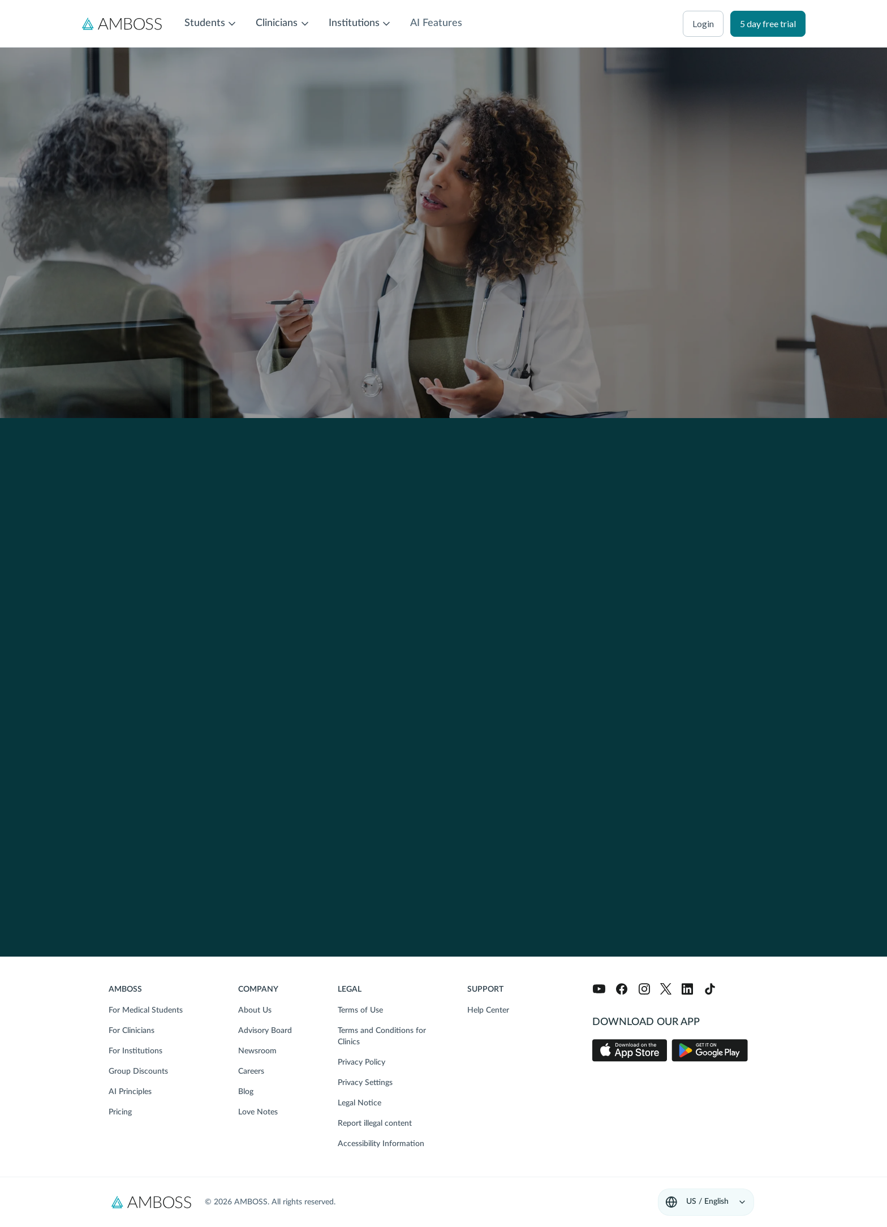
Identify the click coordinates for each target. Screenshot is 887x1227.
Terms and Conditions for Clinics (382, 1036)
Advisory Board (265, 1031)
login (703, 23)
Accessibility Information (381, 1144)
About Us (255, 1010)
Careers (251, 1071)
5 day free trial (768, 23)
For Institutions (135, 1051)
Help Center (488, 1010)
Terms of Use (360, 1010)
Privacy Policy (361, 1062)
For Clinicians (131, 1031)
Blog (245, 1092)
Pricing (120, 1112)
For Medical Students (146, 1010)
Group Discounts (138, 1071)
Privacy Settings (365, 1083)
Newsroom (257, 1051)
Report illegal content (375, 1123)
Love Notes (258, 1112)
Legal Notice (359, 1103)
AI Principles (130, 1092)
